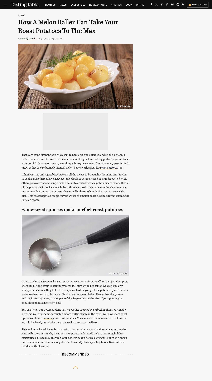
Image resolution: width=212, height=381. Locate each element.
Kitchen (116, 4)
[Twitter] (156, 5)
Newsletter (197, 4)
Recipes (50, 4)
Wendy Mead (28, 38)
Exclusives (78, 4)
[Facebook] (151, 5)
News (63, 4)
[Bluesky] (172, 5)
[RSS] (183, 5)
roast (103, 167)
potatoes (112, 167)
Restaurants (98, 4)
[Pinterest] (167, 5)
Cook (129, 4)
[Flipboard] (161, 5)
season (48, 318)
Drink (140, 4)
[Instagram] (177, 5)
